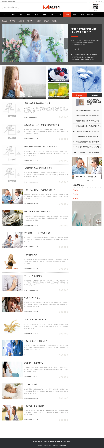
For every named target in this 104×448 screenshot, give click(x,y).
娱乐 (44, 14)
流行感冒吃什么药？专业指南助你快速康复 (41, 125)
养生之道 (4, 21)
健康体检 (54, 21)
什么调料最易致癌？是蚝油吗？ (37, 211)
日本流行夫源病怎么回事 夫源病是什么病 (90, 115)
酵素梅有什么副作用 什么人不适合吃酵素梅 (83, 57)
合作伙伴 (46, 441)
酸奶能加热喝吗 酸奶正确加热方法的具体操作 (58, 80)
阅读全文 (76, 49)
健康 (67, 14)
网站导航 (100, 1)
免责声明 (40, 441)
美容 (13, 14)
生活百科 (21, 21)
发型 (20, 14)
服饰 (59, 14)
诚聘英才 (52, 441)
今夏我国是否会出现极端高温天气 (38, 168)
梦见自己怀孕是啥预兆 (33, 363)
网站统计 (69, 441)
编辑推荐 (95, 95)
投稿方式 (57, 441)
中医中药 (38, 21)
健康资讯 (90, 14)
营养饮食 (12, 21)
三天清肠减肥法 (30, 255)
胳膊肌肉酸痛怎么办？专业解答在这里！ (41, 147)
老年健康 (46, 21)
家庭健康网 (52, 7)
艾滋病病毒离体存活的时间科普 (37, 103)
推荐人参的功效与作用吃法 (35, 319)
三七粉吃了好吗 (30, 384)
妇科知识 (29, 21)
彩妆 (36, 14)
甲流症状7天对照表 (32, 298)
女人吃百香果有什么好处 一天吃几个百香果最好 (84, 54)
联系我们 (63, 441)
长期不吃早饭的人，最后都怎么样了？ (40, 190)
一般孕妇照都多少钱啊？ (34, 406)
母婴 (82, 14)
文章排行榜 (79, 96)
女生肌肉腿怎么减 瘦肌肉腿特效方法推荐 (83, 59)
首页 (5, 14)
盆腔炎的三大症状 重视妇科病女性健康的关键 (94, 102)
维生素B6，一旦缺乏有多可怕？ (37, 233)
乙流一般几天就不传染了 (24, 97)
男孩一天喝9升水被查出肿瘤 (35, 341)
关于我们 (34, 441)
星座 (51, 14)
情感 (74, 14)
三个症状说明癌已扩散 (33, 276)
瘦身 (28, 14)
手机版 (95, 1)
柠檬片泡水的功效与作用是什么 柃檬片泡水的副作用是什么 (58, 97)
